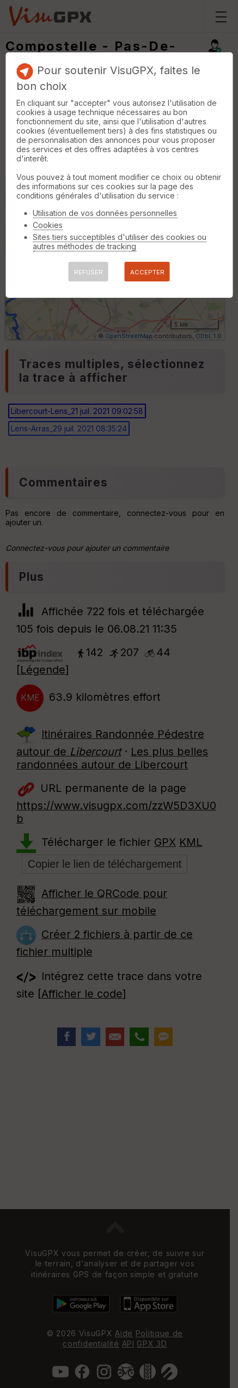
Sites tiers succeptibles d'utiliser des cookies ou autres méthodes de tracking (119, 241)
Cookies (48, 225)
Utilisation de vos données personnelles (105, 213)
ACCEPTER (147, 272)
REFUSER (88, 272)
